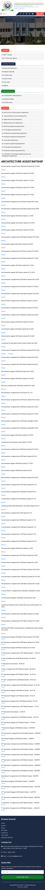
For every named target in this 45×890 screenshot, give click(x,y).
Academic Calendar (8, 71)
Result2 (10, 354)
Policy (3, 828)
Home (3, 823)
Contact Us (4, 832)
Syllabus (5, 85)
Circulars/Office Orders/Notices (12, 95)
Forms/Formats (7, 75)
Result (3, 170)
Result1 (3, 354)
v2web (26, 887)
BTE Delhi (4, 830)
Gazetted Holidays (8, 99)
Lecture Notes (7, 78)
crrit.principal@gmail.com (14, 856)
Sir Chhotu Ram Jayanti (9, 58)
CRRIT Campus (7, 55)
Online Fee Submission (9, 68)
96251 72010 (11, 852)
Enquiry (3, 825)
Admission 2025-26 (7, 837)
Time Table (6, 82)
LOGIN (40, 14)
